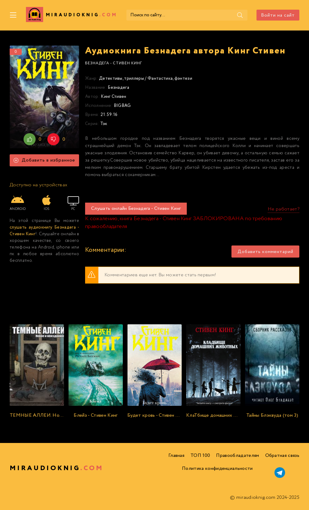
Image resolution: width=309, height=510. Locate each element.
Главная (176, 455)
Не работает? (283, 209)
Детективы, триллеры (121, 78)
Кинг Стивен (113, 96)
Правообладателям (237, 455)
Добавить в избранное (44, 160)
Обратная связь (282, 455)
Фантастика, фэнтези (170, 78)
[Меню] (13, 15)
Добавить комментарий (265, 251)
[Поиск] (239, 15)
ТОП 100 (200, 455)
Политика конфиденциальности (217, 468)
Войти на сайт (278, 15)
